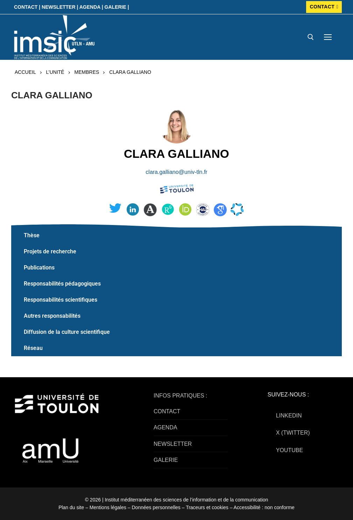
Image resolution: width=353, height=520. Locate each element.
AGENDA (165, 427)
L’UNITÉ (55, 72)
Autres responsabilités (52, 315)
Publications (39, 267)
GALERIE (166, 460)
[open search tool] (311, 37)
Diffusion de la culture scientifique (67, 332)
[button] (176, 235)
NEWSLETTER (173, 444)
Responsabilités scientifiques (60, 299)
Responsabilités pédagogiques (62, 283)
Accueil (25, 72)
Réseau (33, 348)
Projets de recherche (50, 251)
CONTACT (324, 6)
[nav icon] (328, 37)
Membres (87, 72)
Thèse (32, 235)
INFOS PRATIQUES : (180, 396)
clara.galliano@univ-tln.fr (176, 172)
